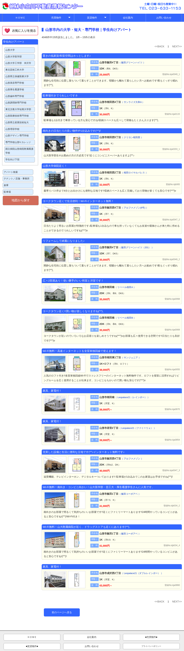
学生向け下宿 (12, 159)
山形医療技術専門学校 (17, 116)
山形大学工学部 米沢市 (18, 63)
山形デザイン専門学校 (17, 135)
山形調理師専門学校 (15, 102)
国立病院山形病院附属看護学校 (19, 151)
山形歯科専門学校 (14, 96)
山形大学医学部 (13, 56)
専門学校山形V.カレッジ (18, 142)
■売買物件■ (77, 637)
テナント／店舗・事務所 (16, 178)
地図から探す (21, 200)
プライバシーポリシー (166, 637)
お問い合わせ (163, 17)
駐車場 (7, 192)
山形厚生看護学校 (14, 89)
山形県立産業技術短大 (17, 122)
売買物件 (61, 18)
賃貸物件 (97, 18)
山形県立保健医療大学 (17, 76)
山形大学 (10, 50)
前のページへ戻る (62, 612)
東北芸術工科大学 (14, 70)
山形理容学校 (12, 129)
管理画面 (147, 647)
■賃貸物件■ (106, 637)
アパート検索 (11, 172)
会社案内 (128, 17)
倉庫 (6, 185)
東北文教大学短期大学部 (18, 109)
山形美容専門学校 (14, 83)
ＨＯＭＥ (20, 17)
